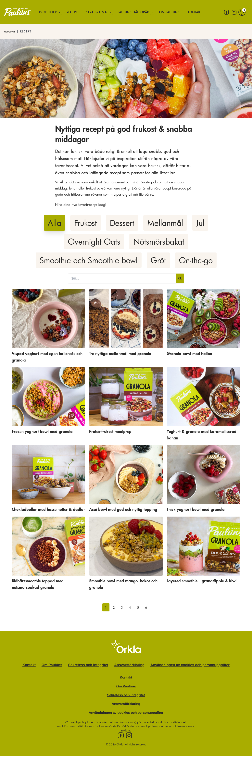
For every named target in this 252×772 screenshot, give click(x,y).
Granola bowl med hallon (195, 353)
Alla (54, 223)
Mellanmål (165, 223)
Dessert (122, 223)
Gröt (158, 260)
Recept (73, 11)
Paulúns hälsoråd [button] (140, 11)
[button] (105, 614)
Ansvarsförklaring (129, 671)
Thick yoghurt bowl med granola (203, 509)
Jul (200, 223)
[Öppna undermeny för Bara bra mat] (115, 12)
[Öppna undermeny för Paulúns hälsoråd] (162, 12)
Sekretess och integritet (88, 671)
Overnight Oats (94, 241)
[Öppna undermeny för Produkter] (62, 12)
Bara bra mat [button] (98, 11)
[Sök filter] (122, 278)
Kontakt (46, 27)
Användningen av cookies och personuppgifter (190, 671)
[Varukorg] (242, 20)
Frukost (85, 223)
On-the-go (196, 260)
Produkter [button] (48, 11)
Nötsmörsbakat (158, 241)
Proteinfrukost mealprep (116, 431)
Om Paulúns (179, 11)
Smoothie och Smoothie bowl (89, 260)
